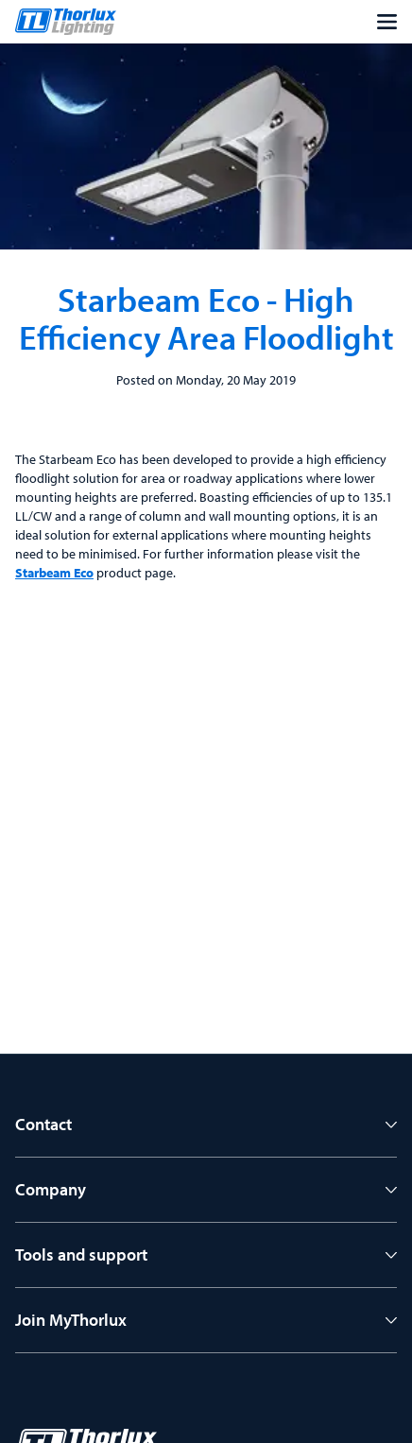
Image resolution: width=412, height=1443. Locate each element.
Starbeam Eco (54, 572)
